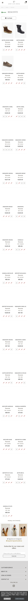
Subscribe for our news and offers (14, 547)
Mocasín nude (7, 439)
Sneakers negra (7, 173)
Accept (7, 598)
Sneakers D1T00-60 (20, 373)
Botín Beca (20, 473)
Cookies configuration (20, 598)
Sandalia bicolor (7, 273)
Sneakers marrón (7, 140)
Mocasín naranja (7, 406)
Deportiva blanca (20, 273)
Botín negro (20, 40)
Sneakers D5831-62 (20, 306)
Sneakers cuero (20, 339)
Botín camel (20, 106)
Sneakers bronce (7, 73)
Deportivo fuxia (8, 473)
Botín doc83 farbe (7, 40)
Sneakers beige (20, 173)
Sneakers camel (7, 106)
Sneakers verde (20, 140)
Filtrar (8, 18)
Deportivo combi (20, 439)
